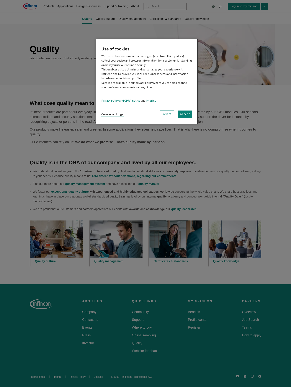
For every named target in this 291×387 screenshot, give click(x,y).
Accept (185, 114)
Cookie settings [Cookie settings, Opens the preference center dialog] (112, 114)
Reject (167, 114)
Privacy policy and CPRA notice (120, 101)
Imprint (151, 101)
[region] (147, 81)
